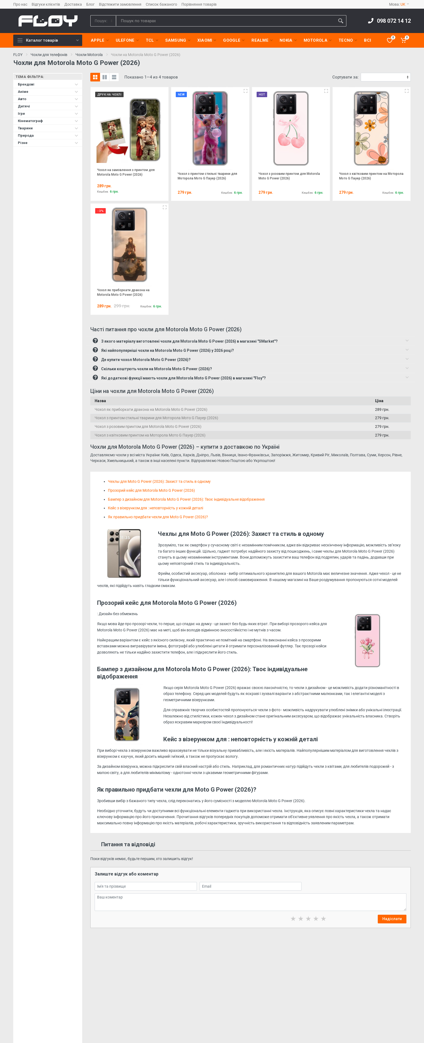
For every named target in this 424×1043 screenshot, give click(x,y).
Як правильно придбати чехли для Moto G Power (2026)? (158, 517)
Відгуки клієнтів (46, 4)
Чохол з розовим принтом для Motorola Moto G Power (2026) (148, 426)
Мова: (399, 4)
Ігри (48, 113)
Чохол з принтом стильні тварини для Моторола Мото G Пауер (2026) (156, 418)
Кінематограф (48, 121)
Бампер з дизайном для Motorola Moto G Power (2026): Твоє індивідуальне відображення (186, 499)
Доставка (73, 4)
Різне (48, 143)
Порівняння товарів (199, 4)
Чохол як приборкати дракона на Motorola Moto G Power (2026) (151, 409)
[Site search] (225, 21)
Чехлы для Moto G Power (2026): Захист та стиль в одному (159, 481)
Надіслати (392, 919)
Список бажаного (161, 4)
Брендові (48, 84)
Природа (48, 135)
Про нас (20, 4)
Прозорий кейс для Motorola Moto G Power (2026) (151, 490)
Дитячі (48, 106)
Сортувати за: (345, 77)
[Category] (103, 21)
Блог (90, 4)
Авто (48, 99)
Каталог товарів (48, 40)
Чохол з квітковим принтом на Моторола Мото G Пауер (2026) (150, 435)
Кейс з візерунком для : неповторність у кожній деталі (155, 508)
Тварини (48, 128)
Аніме (48, 92)
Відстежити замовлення (120, 4)
